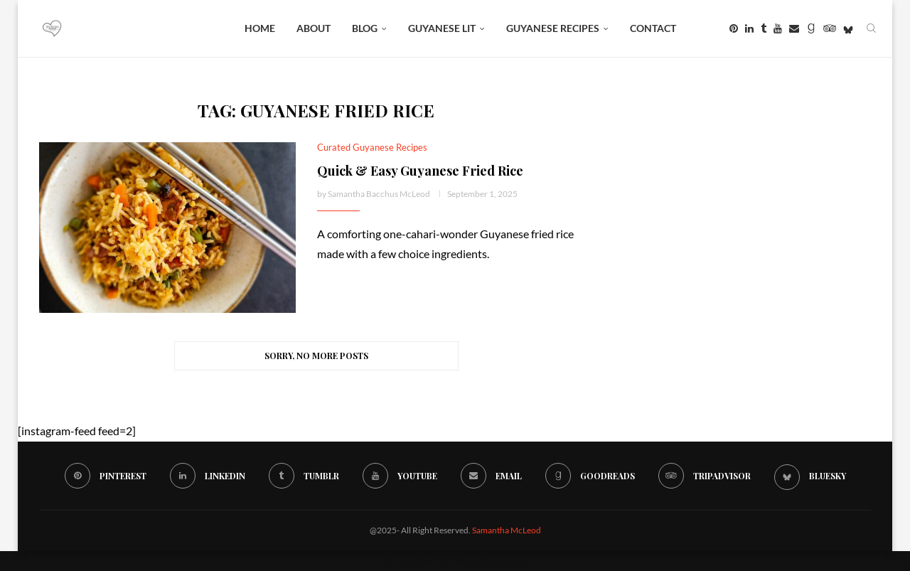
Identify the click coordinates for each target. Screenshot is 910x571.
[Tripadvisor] (829, 28)
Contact (653, 28)
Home (260, 28)
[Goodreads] (811, 28)
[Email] (794, 28)
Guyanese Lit (442, 28)
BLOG (365, 28)
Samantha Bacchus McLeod (379, 193)
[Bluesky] (848, 28)
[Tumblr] (763, 28)
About (313, 28)
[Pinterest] (733, 28)
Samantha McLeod (506, 530)
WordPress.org (490, 560)
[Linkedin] (749, 28)
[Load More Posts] (316, 355)
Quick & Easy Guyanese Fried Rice (420, 170)
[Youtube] (778, 28)
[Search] (871, 28)
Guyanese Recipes (552, 28)
